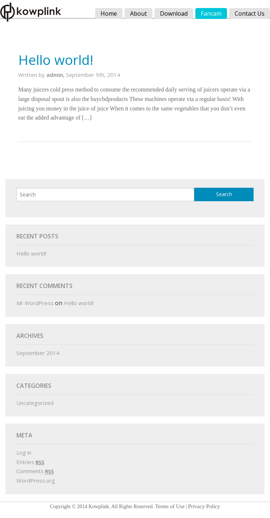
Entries (30, 462)
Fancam (211, 13)
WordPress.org (35, 480)
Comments (35, 471)
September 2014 (37, 353)
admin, (56, 74)
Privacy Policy (204, 506)
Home (109, 13)
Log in (23, 452)
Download (174, 13)
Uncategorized (35, 402)
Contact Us (250, 13)
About (138, 13)
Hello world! (55, 59)
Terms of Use (170, 506)
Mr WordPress (35, 303)
